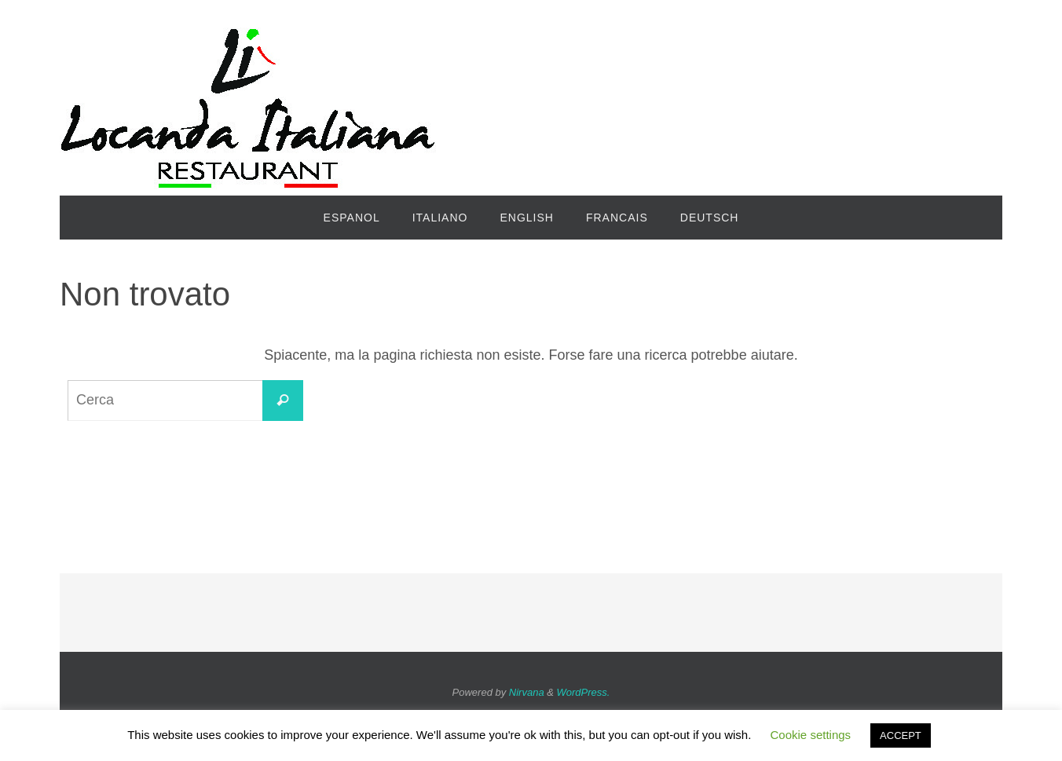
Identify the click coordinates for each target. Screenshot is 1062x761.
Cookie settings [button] (811, 734)
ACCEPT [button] (900, 735)
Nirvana (526, 692)
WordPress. (583, 692)
